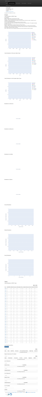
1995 (5, 339)
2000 (5, 331)
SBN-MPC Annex (8, 5)
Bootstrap (28, 392)
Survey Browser (18, 3)
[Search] (8, 349)
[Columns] (34, 285)
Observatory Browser (12, 3)
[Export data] (36, 285)
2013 (5, 309)
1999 (5, 332)
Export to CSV (6, 346)
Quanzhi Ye (9, 392)
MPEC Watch (7, 1)
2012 (5, 311)
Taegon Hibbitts (14, 392)
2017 (5, 303)
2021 (5, 296)
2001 (5, 329)
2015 (5, 306)
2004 (5, 324)
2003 (5, 326)
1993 (5, 342)
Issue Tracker (29, 3)
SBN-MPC (21, 392)
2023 (5, 293)
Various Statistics (24, 3)
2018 (5, 301)
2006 (5, 321)
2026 (5, 288)
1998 (5, 334)
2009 (5, 316)
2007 (5, 319)
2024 (5, 291)
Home (6, 3)
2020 (5, 298)
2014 (5, 308)
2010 (5, 314)
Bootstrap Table (33, 392)
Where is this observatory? (10, 11)
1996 (5, 337)
